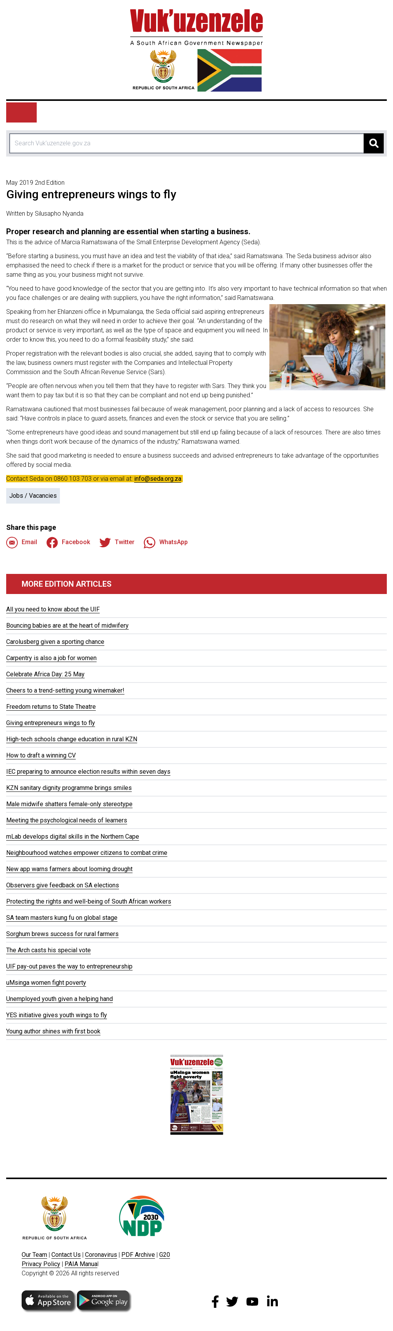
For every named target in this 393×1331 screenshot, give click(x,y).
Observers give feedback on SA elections (62, 885)
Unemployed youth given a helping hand (59, 999)
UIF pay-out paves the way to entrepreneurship (69, 966)
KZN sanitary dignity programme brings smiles (69, 787)
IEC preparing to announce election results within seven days (88, 771)
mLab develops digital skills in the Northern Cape (72, 836)
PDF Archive (138, 1254)
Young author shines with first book (53, 1031)
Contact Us (66, 1254)
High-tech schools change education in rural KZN (71, 739)
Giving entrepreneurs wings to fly (50, 723)
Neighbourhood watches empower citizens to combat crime (86, 852)
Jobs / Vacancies (33, 495)
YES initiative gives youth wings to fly (56, 1015)
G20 (164, 1254)
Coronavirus (101, 1254)
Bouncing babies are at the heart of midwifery (67, 625)
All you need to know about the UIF (53, 609)
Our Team (34, 1254)
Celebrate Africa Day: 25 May (45, 674)
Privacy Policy (41, 1264)
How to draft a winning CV (41, 755)
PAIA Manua (81, 1264)
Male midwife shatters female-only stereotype (69, 804)
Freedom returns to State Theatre (51, 706)
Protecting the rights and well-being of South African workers (88, 901)
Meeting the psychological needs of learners (66, 820)
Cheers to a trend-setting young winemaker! (65, 690)
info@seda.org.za (157, 478)
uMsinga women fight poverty (46, 982)
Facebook (68, 542)
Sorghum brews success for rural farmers (62, 934)
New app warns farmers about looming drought (69, 869)
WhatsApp (166, 542)
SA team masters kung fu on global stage (61, 917)
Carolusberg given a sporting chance (55, 641)
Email (21, 542)
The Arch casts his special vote (48, 950)
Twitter (116, 542)
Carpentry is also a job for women (51, 658)
